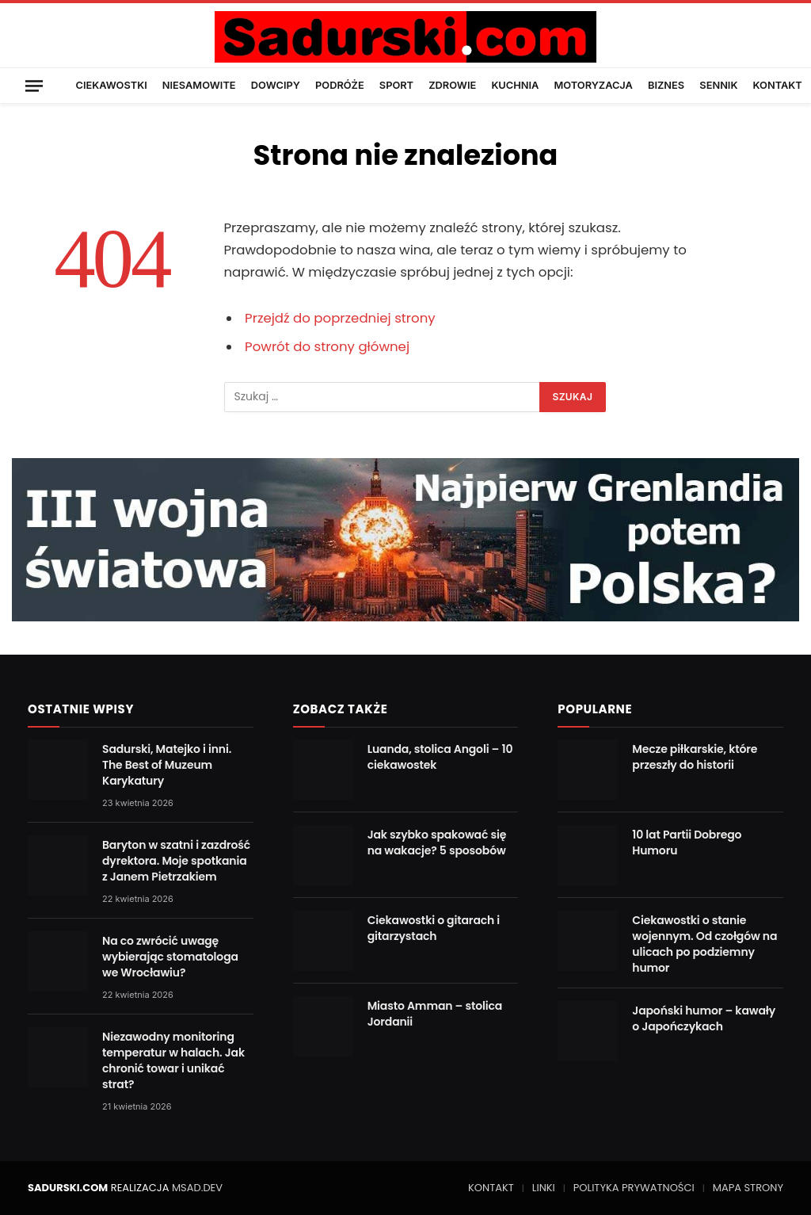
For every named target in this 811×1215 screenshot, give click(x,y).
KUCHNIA (515, 85)
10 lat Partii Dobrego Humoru (686, 842)
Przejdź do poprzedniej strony (340, 318)
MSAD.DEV (197, 1187)
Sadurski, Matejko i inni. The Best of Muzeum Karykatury (166, 765)
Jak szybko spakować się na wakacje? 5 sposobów (437, 842)
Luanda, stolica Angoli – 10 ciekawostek (440, 757)
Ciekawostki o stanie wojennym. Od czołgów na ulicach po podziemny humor (704, 944)
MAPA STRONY (748, 1187)
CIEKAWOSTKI (111, 85)
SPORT (396, 85)
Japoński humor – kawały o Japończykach (703, 1018)
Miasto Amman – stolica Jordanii (435, 1014)
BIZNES (666, 85)
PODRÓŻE (339, 85)
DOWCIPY (275, 85)
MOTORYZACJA (593, 85)
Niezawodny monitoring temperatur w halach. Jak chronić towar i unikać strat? (173, 1060)
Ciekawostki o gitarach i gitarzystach (433, 928)
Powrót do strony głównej (327, 347)
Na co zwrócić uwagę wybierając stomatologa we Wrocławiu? (170, 956)
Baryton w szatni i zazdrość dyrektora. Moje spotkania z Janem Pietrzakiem (176, 861)
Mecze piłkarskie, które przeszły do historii (694, 757)
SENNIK (718, 85)
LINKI (543, 1187)
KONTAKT (777, 85)
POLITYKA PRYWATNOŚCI (634, 1187)
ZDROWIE (452, 85)
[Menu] (34, 85)
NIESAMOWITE (199, 85)
